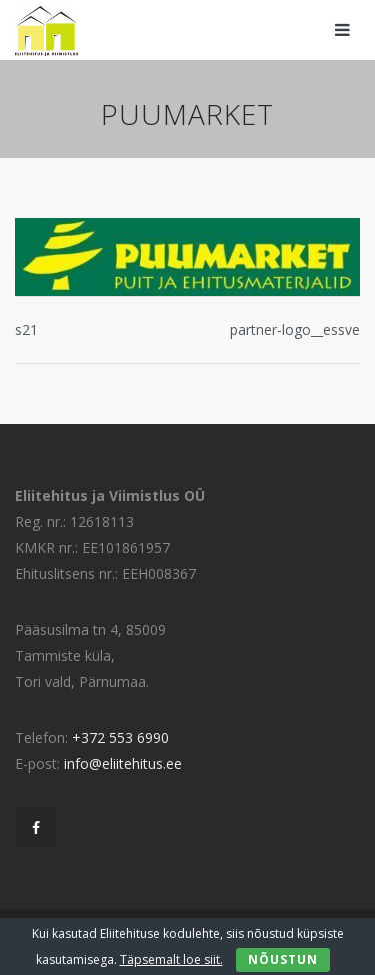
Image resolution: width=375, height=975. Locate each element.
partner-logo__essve (295, 329)
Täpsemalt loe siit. (171, 959)
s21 (26, 329)
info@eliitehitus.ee (123, 763)
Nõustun (283, 959)
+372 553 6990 (120, 737)
